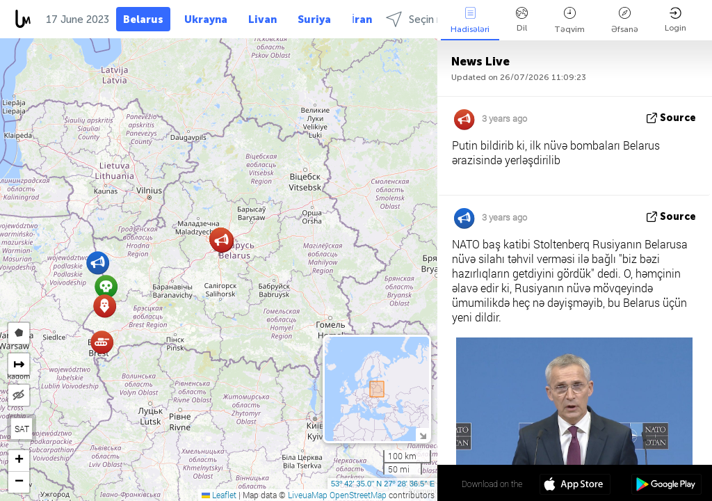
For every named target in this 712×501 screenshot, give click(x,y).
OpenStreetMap (358, 494)
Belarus (143, 19)
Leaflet (219, 494)
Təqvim (569, 20)
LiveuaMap (307, 494)
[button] (101, 342)
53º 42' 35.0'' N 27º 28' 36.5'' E (383, 483)
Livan (262, 19)
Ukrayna (205, 19)
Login (675, 20)
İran (362, 19)
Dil (522, 20)
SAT (22, 428)
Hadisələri (470, 20)
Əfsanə (624, 20)
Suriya (314, 19)
